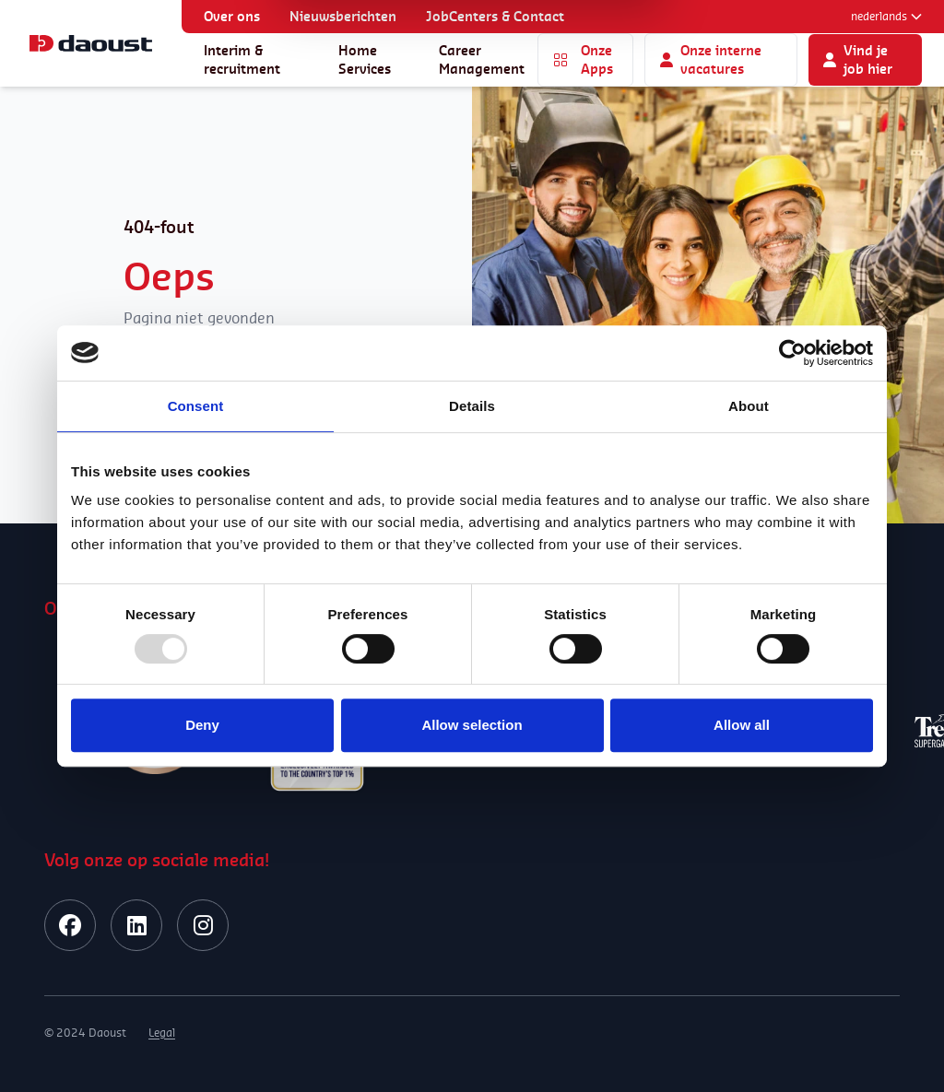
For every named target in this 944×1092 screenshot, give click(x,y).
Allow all (742, 725)
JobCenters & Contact (495, 16)
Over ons (232, 16)
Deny (202, 725)
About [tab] (748, 406)
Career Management (482, 59)
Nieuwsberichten (342, 16)
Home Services (364, 59)
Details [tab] (472, 406)
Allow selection (471, 725)
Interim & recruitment (242, 59)
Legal (161, 1032)
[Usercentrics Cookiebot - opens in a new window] (792, 353)
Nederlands (886, 16)
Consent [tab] (196, 406)
